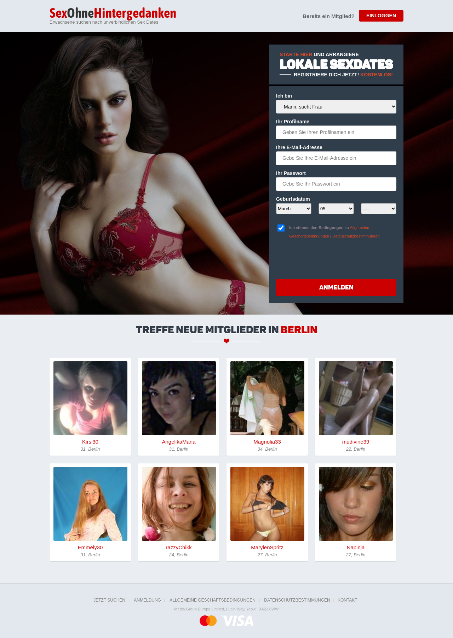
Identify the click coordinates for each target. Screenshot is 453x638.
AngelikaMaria (178, 442)
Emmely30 (90, 547)
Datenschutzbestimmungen (355, 236)
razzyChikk (178, 547)
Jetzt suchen (109, 600)
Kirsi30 (90, 442)
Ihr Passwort (291, 173)
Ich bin (284, 96)
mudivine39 (355, 442)
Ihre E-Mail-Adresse (299, 147)
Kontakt (347, 600)
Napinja (356, 547)
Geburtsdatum (293, 199)
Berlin (299, 329)
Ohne (113, 14)
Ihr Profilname (292, 121)
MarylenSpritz (267, 547)
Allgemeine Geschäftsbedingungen (213, 600)
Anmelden (336, 287)
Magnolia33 (267, 442)
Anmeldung (147, 600)
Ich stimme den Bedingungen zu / (334, 232)
